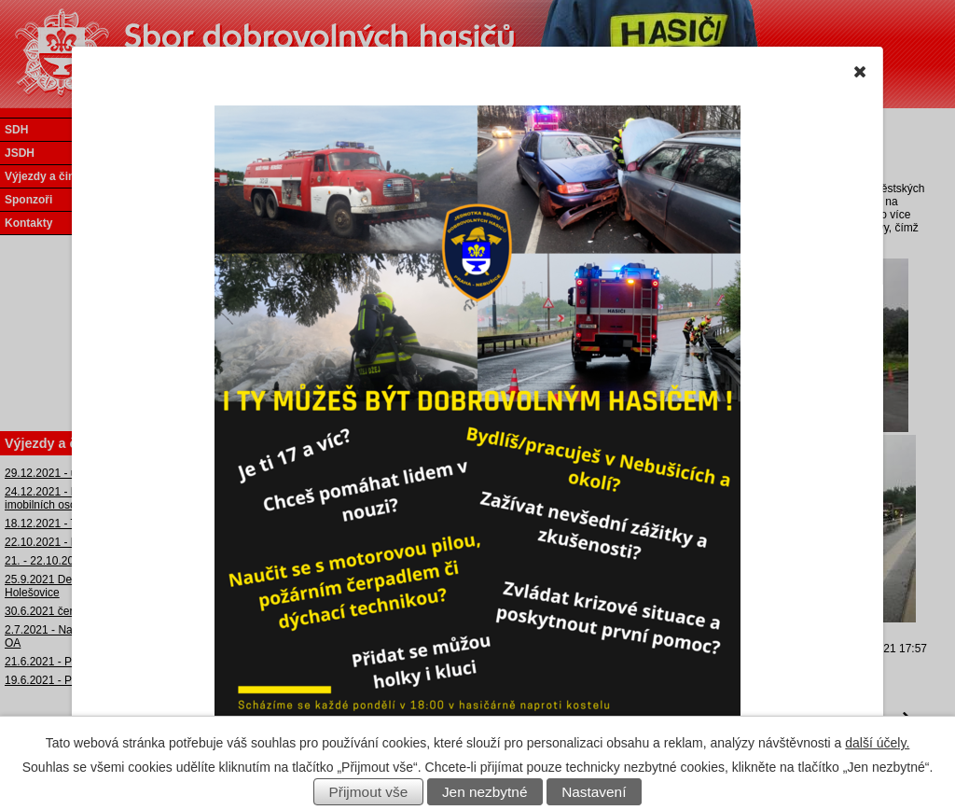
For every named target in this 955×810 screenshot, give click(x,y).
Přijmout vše (368, 792)
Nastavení (593, 792)
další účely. (877, 742)
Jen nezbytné (485, 792)
